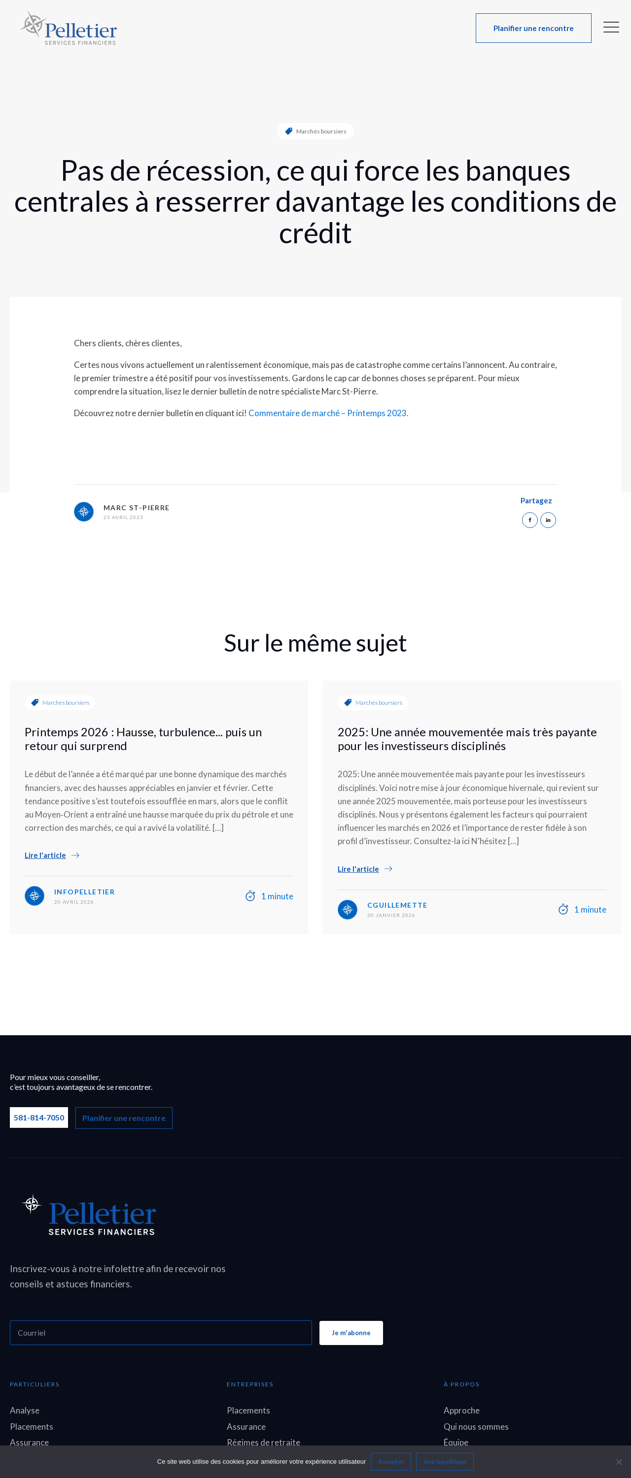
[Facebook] (530, 520)
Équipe (456, 1442)
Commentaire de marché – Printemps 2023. (328, 413)
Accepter (391, 1461)
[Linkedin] (548, 520)
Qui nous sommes (476, 1426)
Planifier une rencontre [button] (124, 1117)
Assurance (29, 1442)
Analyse (24, 1410)
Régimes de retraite (263, 1442)
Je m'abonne (351, 1333)
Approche (462, 1410)
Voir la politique (444, 1461)
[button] (534, 28)
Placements (31, 1426)
